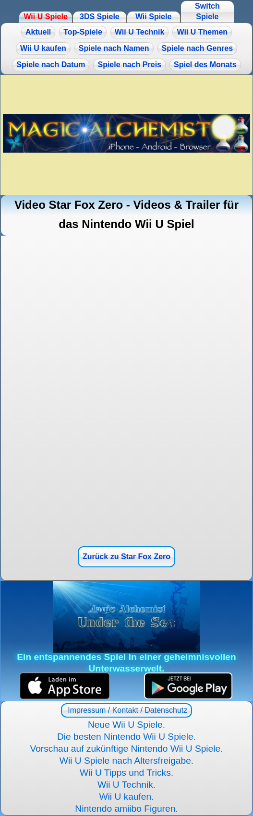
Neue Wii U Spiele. (126, 725)
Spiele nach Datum (50, 64)
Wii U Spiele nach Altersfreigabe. (126, 761)
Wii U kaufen (43, 48)
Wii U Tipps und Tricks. (126, 773)
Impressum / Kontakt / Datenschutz (126, 710)
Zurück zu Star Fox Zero (126, 556)
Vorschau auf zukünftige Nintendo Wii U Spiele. (126, 749)
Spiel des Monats (205, 64)
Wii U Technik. (126, 785)
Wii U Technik (140, 32)
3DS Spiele (100, 16)
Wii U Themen (202, 32)
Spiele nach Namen (114, 48)
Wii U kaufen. (126, 797)
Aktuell (38, 32)
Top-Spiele (82, 32)
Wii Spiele (153, 16)
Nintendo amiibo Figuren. (126, 809)
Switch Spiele (207, 11)
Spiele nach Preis (129, 64)
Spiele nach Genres (197, 48)
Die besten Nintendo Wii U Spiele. (126, 737)
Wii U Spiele (45, 16)
